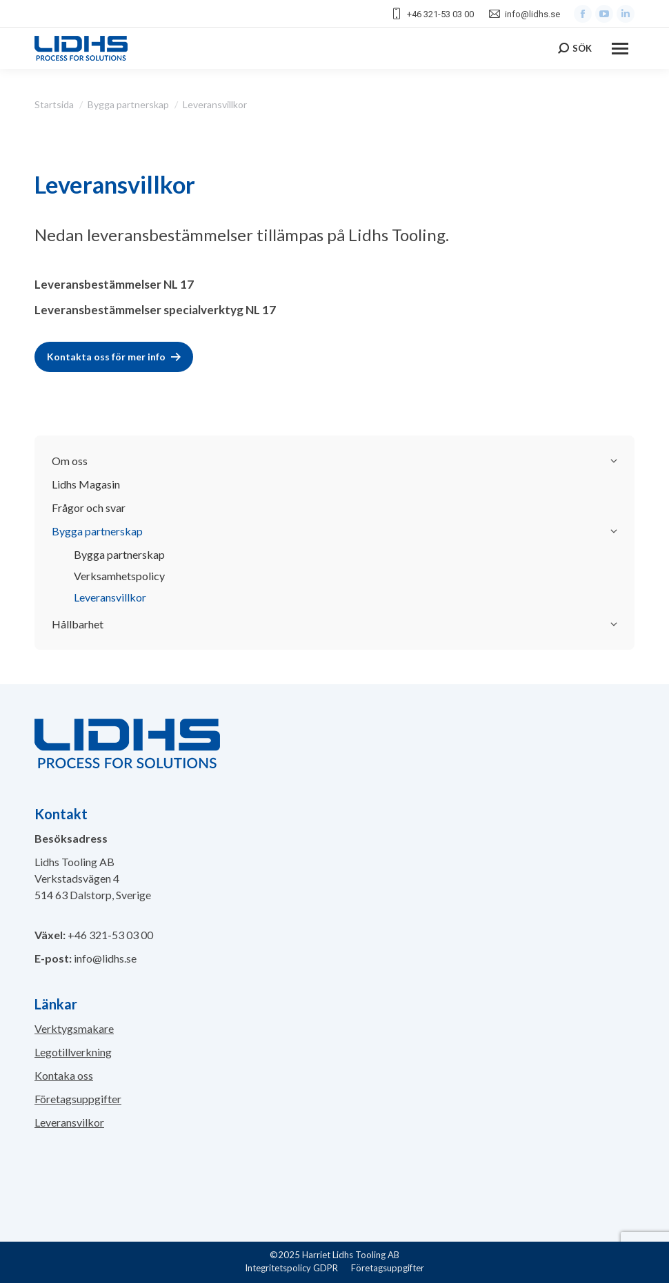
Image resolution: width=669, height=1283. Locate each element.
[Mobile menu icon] (620, 48)
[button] (27, 1255)
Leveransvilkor (69, 1122)
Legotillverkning (73, 1051)
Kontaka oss (63, 1075)
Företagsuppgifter (77, 1098)
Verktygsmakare (74, 1028)
